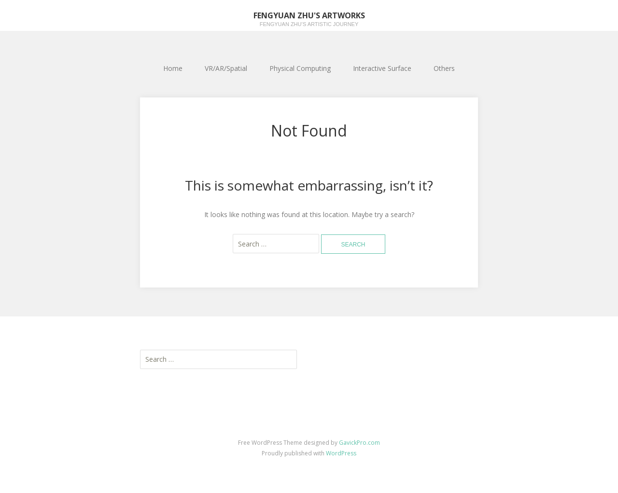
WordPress (341, 453)
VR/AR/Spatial (226, 68)
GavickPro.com (359, 442)
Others (444, 68)
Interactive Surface (382, 68)
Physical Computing (300, 68)
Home (173, 68)
